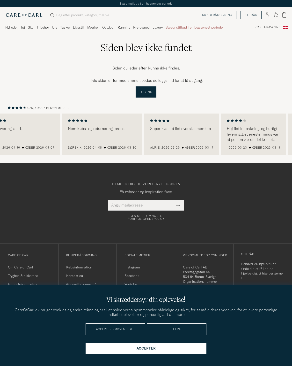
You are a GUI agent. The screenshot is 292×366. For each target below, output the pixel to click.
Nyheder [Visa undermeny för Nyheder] (11, 27)
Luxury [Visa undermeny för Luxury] (158, 27)
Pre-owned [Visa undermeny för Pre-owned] (141, 27)
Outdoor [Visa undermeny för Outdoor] (108, 27)
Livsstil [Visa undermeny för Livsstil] (78, 27)
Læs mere (176, 314)
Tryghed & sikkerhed (23, 276)
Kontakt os (74, 276)
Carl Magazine (268, 27)
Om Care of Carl (20, 267)
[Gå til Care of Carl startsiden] (24, 15)
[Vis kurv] (284, 15)
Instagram (132, 267)
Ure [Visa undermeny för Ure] (54, 27)
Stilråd (251, 15)
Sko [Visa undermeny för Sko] (31, 27)
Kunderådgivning (217, 15)
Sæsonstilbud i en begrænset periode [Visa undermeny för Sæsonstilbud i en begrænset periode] (194, 27)
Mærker (93, 27)
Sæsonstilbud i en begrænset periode (146, 3)
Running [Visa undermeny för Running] (124, 27)
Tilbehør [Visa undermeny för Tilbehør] (42, 27)
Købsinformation (79, 267)
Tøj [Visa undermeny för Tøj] (23, 27)
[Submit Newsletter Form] (178, 205)
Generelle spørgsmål (81, 284)
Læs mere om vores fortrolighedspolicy (146, 217)
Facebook (131, 276)
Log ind (145, 92)
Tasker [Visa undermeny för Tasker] (65, 27)
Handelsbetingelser (22, 284)
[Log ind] (267, 15)
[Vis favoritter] (275, 15)
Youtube (130, 284)
